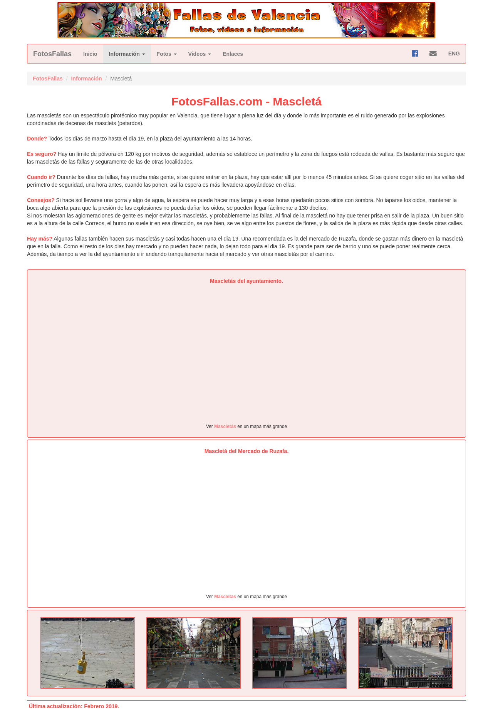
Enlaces (233, 54)
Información (127, 54)
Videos (199, 54)
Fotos (167, 54)
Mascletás (225, 426)
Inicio (90, 54)
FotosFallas (52, 54)
